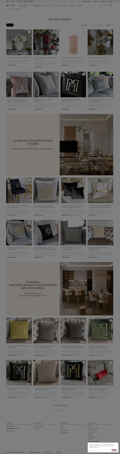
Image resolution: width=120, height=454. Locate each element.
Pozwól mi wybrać (93, 450)
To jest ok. (114, 450)
